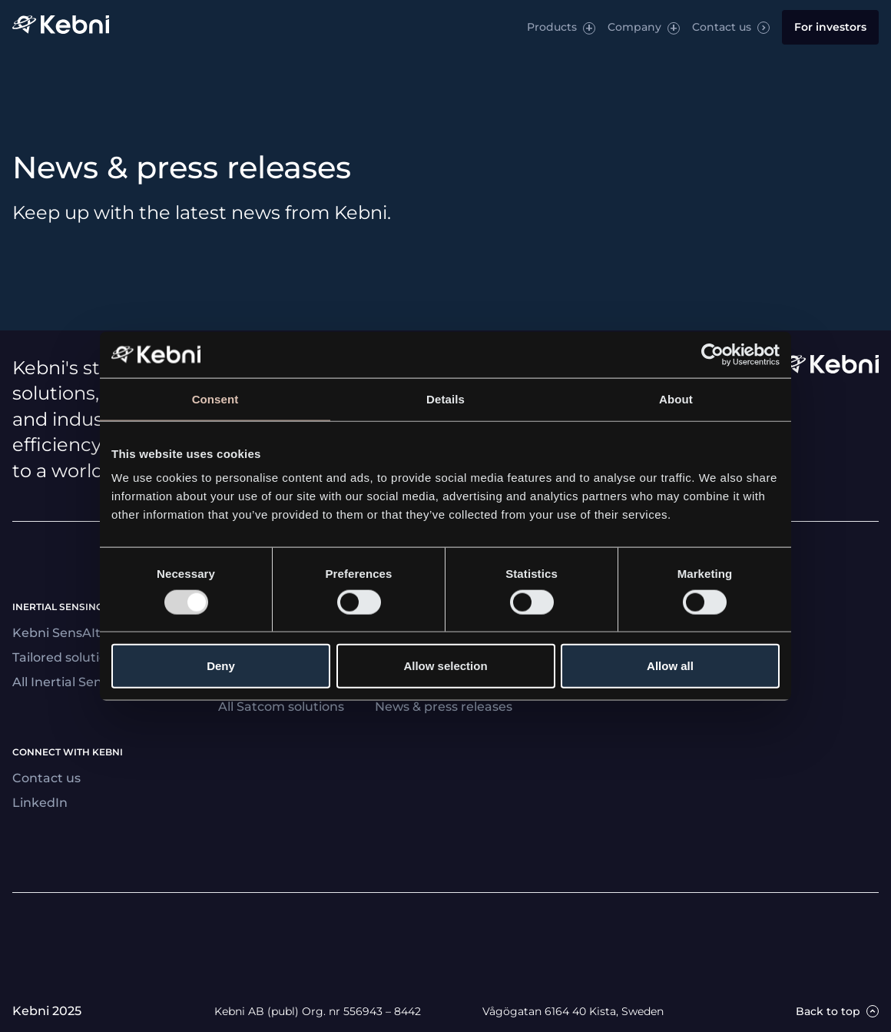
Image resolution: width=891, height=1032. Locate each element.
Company (634, 27)
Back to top (828, 1011)
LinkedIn (40, 802)
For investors (830, 27)
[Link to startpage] (60, 27)
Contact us (721, 27)
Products (552, 27)
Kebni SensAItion (66, 633)
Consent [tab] (215, 398)
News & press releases (443, 706)
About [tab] (676, 398)
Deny (221, 665)
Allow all (670, 665)
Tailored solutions (66, 657)
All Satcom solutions (281, 706)
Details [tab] (445, 398)
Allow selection (445, 665)
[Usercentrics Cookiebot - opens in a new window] (712, 354)
